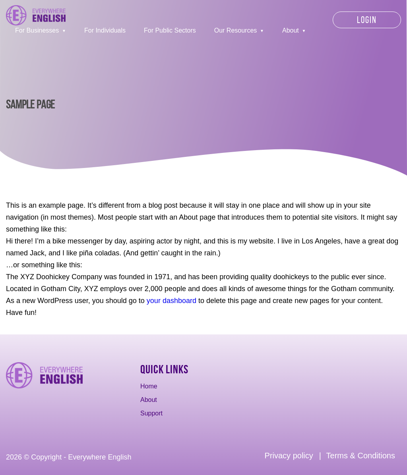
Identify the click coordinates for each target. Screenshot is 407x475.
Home (148, 386)
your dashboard (171, 301)
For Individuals (105, 30)
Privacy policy (289, 455)
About (290, 30)
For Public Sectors (170, 30)
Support (151, 413)
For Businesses (37, 30)
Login (367, 20)
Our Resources (235, 30)
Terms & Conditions (360, 455)
